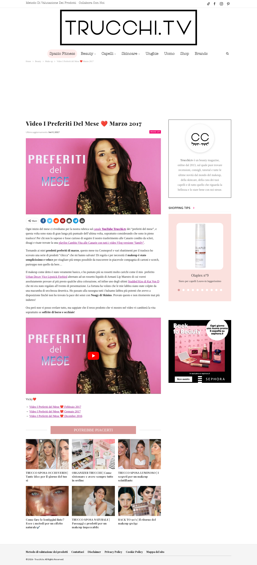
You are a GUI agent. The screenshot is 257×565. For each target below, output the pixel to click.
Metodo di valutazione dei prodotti (51, 3)
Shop (186, 54)
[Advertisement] (128, 90)
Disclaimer (94, 552)
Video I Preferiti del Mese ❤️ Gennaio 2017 (55, 411)
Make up (155, 132)
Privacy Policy (113, 552)
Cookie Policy (134, 552)
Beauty (85, 54)
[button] (179, 290)
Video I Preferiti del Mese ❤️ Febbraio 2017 (55, 406)
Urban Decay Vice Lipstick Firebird (46, 276)
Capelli (106, 54)
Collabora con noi (91, 3)
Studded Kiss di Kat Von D (143, 281)
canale (110, 228)
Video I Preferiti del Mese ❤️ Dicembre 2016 (55, 416)
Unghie (152, 54)
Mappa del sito (155, 552)
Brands (203, 54)
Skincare (129, 54)
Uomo (170, 54)
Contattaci (77, 552)
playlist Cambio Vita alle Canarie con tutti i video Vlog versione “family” (101, 242)
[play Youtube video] (93, 356)
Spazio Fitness (59, 54)
